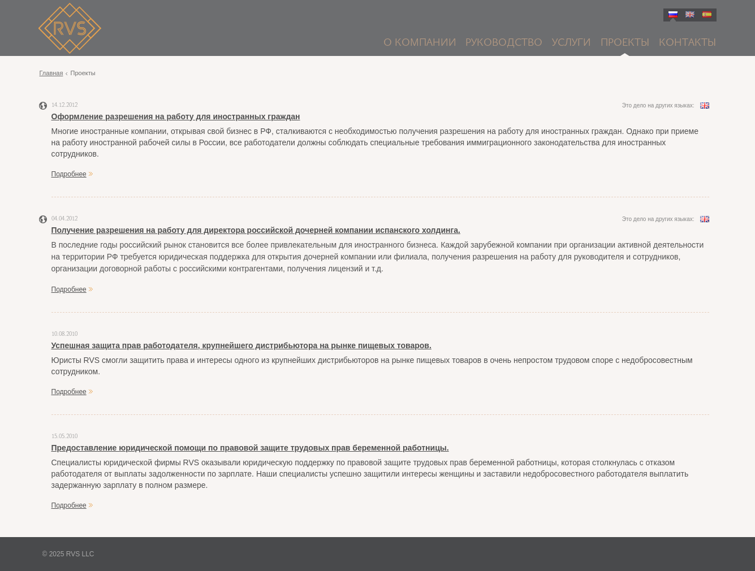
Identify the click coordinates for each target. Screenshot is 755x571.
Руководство (503, 43)
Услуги (571, 43)
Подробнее (69, 174)
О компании (419, 43)
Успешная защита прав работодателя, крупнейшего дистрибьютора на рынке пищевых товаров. (241, 345)
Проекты (625, 43)
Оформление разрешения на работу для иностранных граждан (175, 116)
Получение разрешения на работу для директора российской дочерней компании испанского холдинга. (255, 230)
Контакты (687, 43)
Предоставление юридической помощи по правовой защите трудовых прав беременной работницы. (250, 447)
